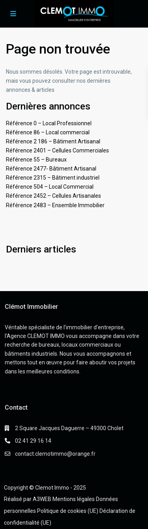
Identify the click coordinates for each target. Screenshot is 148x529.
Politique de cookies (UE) (67, 511)
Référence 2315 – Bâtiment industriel (52, 177)
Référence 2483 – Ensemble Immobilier (55, 205)
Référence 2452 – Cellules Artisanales (53, 196)
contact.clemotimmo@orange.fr (55, 454)
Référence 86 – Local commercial (48, 132)
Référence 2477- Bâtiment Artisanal (51, 168)
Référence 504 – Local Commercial (50, 187)
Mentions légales (73, 499)
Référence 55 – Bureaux (36, 159)
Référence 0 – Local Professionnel (49, 123)
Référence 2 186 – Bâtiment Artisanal (53, 141)
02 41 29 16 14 (33, 441)
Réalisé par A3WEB (27, 499)
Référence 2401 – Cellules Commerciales (57, 150)
